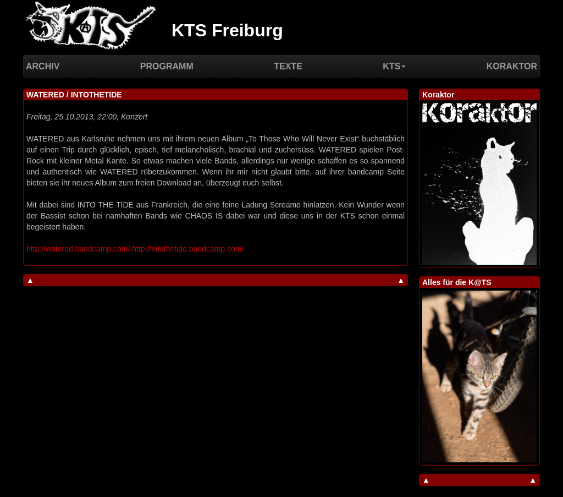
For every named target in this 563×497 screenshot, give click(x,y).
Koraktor (512, 66)
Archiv (42, 66)
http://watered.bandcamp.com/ (78, 248)
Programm (167, 66)
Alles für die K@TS (457, 282)
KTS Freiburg (227, 30)
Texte (288, 66)
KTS (394, 66)
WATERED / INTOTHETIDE (74, 94)
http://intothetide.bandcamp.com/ (188, 248)
